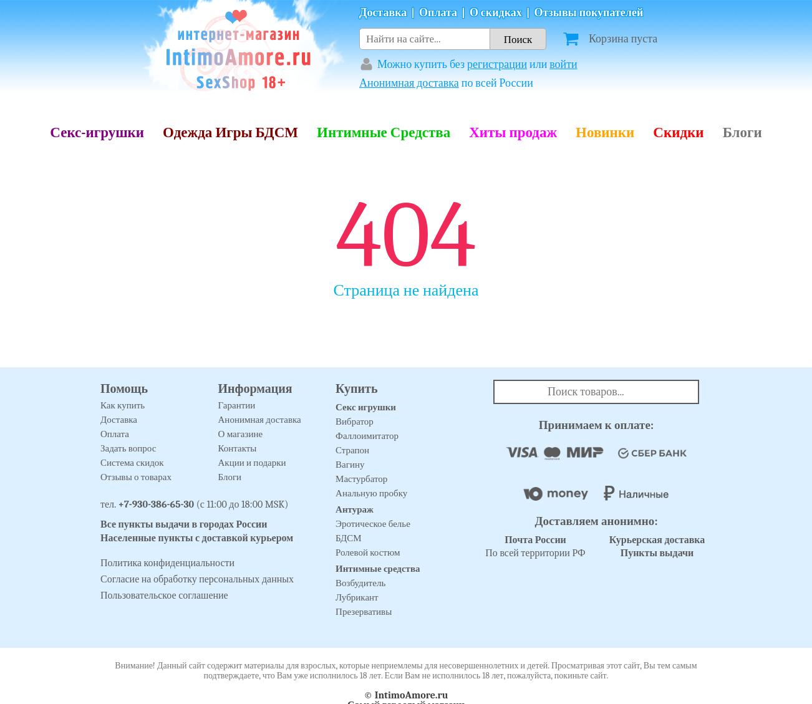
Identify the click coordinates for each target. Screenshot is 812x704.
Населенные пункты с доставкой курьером (196, 538)
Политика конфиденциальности (167, 563)
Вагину (350, 464)
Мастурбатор (361, 479)
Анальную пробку (371, 493)
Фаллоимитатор (367, 435)
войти (563, 64)
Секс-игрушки (97, 132)
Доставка (383, 12)
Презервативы (364, 611)
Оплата (438, 12)
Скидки (678, 132)
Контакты (237, 448)
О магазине (240, 434)
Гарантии (237, 405)
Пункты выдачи (657, 553)
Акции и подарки (252, 462)
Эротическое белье (373, 523)
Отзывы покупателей (589, 12)
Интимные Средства (383, 132)
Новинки (605, 132)
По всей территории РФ (535, 546)
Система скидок (132, 462)
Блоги (742, 132)
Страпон (352, 450)
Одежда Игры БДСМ (230, 132)
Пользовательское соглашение (164, 595)
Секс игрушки (366, 407)
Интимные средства (378, 568)
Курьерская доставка (657, 540)
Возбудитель (360, 583)
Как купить (122, 405)
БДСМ (349, 538)
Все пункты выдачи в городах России (184, 524)
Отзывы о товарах (136, 477)
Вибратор (355, 421)
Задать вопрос (128, 448)
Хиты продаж (513, 132)
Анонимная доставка (409, 83)
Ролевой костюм (368, 552)
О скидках (496, 12)
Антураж (355, 509)
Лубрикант (357, 597)
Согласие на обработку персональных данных (197, 579)
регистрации (497, 64)
